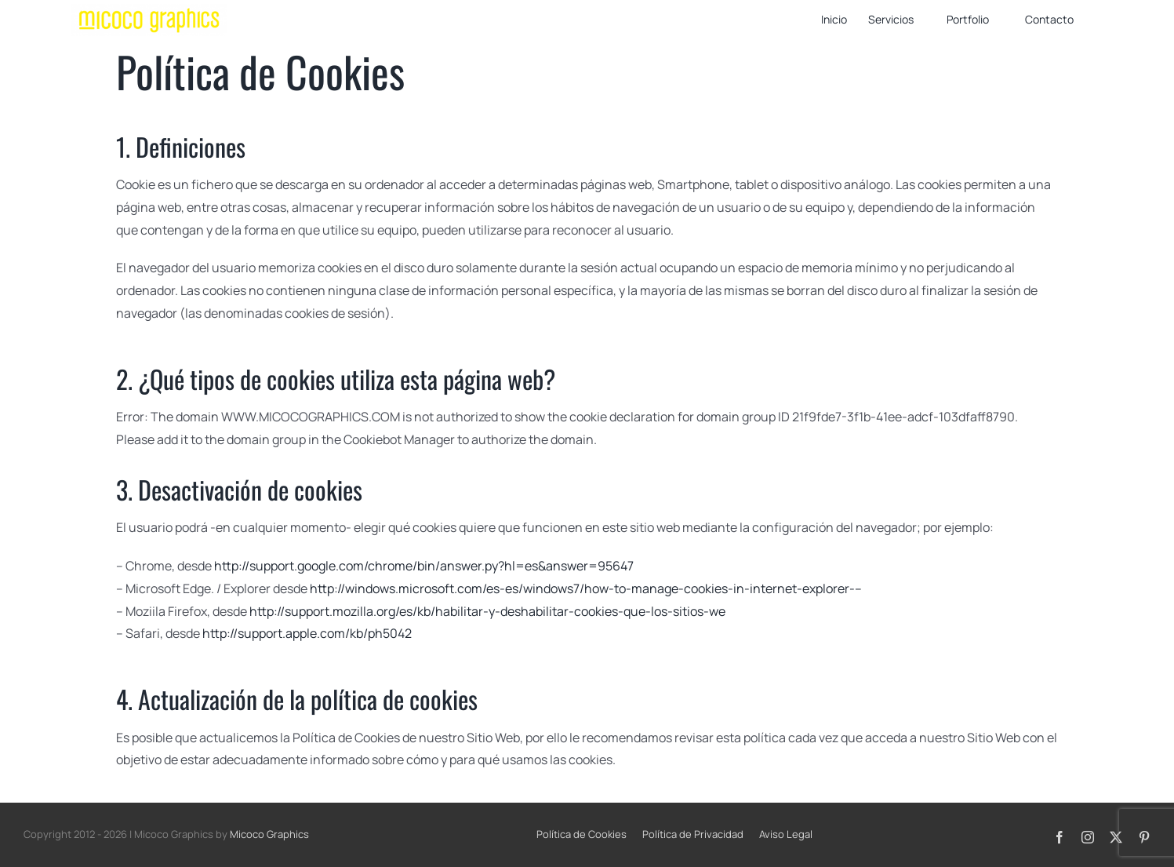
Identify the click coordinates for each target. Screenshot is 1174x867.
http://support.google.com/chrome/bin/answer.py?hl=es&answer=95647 (424, 565)
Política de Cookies (581, 834)
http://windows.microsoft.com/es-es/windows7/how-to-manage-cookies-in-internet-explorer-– (586, 588)
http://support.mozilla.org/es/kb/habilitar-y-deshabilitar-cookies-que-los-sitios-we (487, 611)
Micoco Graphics (269, 834)
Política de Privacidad (692, 834)
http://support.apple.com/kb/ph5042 (307, 633)
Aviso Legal (785, 834)
